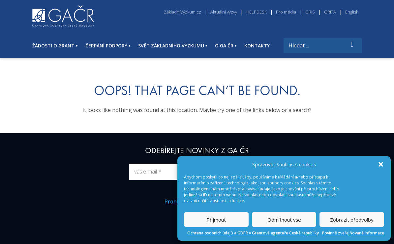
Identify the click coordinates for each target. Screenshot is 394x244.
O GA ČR (224, 45)
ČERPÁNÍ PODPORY (106, 45)
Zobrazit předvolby (352, 219)
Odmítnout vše (284, 219)
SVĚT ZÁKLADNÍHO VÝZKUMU (171, 45)
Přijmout (216, 219)
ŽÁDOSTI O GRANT (53, 45)
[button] (381, 164)
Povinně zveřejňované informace (353, 233)
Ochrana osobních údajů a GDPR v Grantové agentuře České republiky (253, 233)
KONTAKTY (257, 45)
